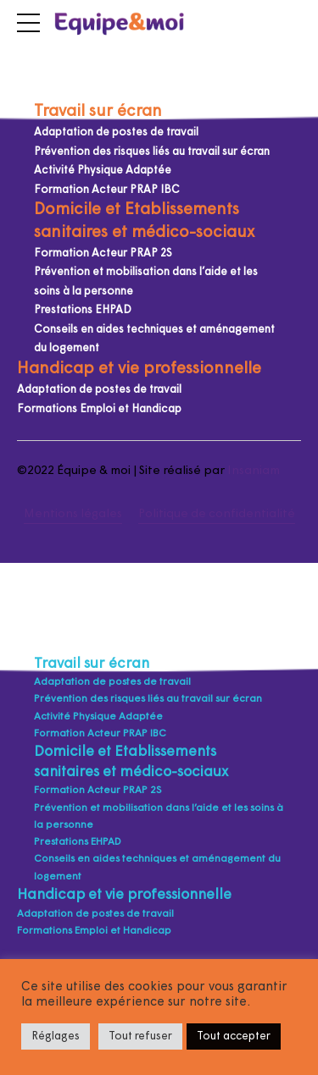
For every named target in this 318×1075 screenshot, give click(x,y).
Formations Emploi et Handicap (99, 409)
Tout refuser (140, 1036)
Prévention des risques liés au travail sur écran (152, 151)
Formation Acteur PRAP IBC (107, 190)
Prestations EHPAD (82, 310)
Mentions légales (73, 514)
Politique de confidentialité (216, 514)
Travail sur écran (98, 112)
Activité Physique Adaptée (102, 170)
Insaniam (253, 471)
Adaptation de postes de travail (116, 132)
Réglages (55, 1036)
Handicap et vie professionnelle (139, 369)
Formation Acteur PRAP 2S (103, 253)
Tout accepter (234, 1036)
